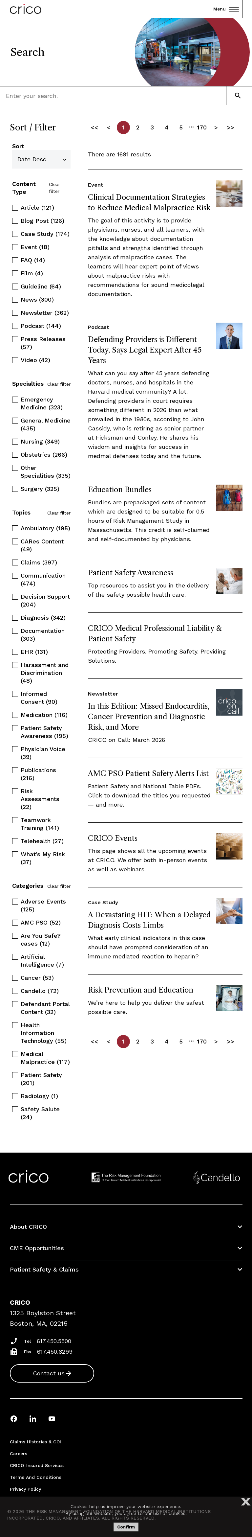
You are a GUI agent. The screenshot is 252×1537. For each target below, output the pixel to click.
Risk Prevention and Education (140, 990)
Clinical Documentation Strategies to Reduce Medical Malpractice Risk (149, 202)
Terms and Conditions (35, 1477)
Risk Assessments (40, 799)
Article (37, 207)
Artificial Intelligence (42, 960)
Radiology (39, 1095)
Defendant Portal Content (45, 1007)
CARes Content (42, 545)
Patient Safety (41, 1078)
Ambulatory (45, 528)
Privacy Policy (25, 1489)
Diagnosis (43, 617)
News (37, 299)
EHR (34, 651)
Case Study (45, 233)
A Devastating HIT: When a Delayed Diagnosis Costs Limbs (149, 920)
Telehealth (42, 840)
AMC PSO (41, 922)
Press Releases (43, 342)
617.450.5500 (54, 1341)
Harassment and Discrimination (45, 672)
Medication (44, 714)
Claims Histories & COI (35, 1441)
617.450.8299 (55, 1351)
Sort (18, 146)
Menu (226, 9)
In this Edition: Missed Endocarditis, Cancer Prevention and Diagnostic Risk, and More (148, 717)
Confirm (126, 1527)
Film (32, 273)
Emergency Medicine (42, 403)
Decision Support (45, 600)
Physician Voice (43, 753)
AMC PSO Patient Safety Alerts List (148, 773)
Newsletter (45, 312)
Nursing (40, 441)
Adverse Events (43, 905)
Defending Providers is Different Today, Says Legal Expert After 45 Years (144, 350)
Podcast (41, 325)
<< (94, 127)
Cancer (37, 977)
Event (35, 246)
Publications (38, 774)
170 (202, 127)
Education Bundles (120, 489)
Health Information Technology (44, 1032)
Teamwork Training (40, 823)
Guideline (41, 286)
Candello (40, 990)
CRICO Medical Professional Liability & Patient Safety (155, 633)
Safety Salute (40, 1113)
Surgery (40, 488)
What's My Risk (43, 858)
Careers (18, 1453)
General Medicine (46, 424)
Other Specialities (46, 471)
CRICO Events (112, 838)
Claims (39, 562)
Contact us (49, 1373)
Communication (43, 579)
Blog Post (42, 220)
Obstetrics (44, 454)
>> (230, 127)
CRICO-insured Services (37, 1465)
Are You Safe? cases (41, 939)
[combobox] (45, 95)
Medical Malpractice (45, 1057)
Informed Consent (39, 697)
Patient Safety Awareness (44, 731)
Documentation (43, 634)
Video (35, 359)
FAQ (33, 260)
